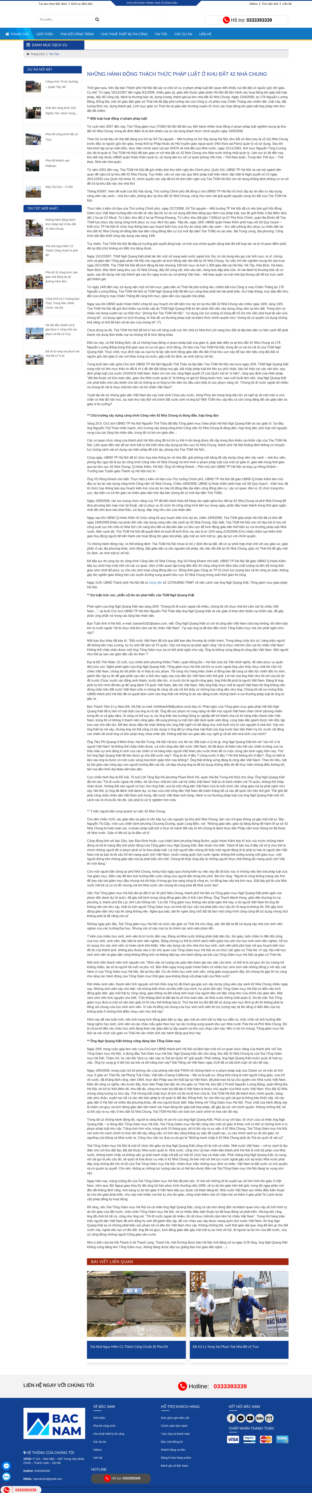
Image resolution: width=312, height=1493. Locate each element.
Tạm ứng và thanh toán (175, 1433)
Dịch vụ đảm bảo (82, 3)
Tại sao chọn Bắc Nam (53, 3)
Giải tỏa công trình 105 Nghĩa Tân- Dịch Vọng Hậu (61, 111)
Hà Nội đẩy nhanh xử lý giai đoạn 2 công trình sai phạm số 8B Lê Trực (61, 329)
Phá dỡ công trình (77, 34)
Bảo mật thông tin (172, 1441)
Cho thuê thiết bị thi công (124, 34)
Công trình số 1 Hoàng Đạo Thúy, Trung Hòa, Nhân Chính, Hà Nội (63, 303)
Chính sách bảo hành (174, 1425)
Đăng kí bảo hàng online (176, 1457)
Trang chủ (17, 34)
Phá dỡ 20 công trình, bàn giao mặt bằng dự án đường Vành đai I (62, 277)
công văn (155, 582)
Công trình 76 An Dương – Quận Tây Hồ (62, 84)
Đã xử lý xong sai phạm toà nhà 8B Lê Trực (230, 1347)
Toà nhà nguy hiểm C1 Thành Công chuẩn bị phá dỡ (133, 1347)
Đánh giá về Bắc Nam (174, 1465)
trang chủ (35, 54)
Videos (253, 3)
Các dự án (99, 1441)
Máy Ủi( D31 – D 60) (59, 186)
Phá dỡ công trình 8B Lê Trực (62, 136)
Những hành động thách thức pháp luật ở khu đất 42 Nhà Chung (61, 224)
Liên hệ (287, 3)
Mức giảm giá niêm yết (175, 1417)
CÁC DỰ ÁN (183, 34)
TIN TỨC (161, 34)
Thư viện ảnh (270, 3)
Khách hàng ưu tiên (173, 1449)
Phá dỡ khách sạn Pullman (57, 163)
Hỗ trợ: (247, 20)
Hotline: (212, 1386)
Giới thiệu (45, 34)
